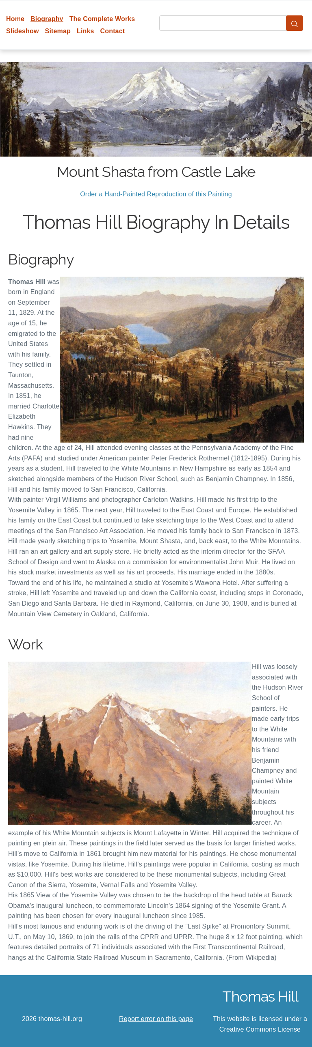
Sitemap (58, 31)
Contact (112, 31)
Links (85, 31)
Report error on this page (156, 1018)
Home (15, 18)
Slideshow (22, 31)
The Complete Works (102, 18)
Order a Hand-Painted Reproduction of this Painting (156, 194)
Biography (46, 18)
